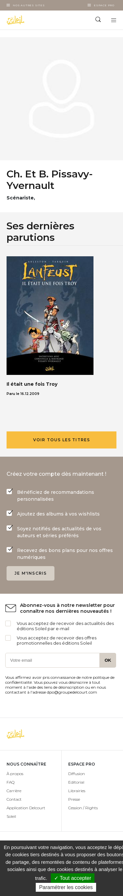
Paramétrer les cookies (66, 887)
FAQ (10, 782)
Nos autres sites (29, 5)
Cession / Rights (83, 807)
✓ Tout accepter (72, 878)
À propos (15, 773)
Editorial (76, 782)
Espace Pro (104, 5)
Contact (14, 799)
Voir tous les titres (61, 439)
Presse (74, 799)
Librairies (76, 790)
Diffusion (76, 773)
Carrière (14, 790)
